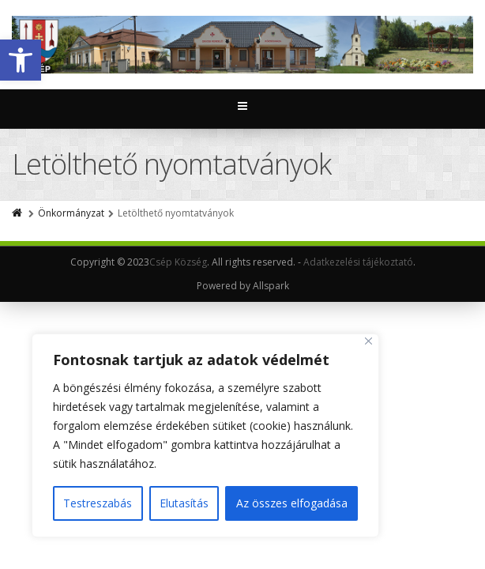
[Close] (368, 341)
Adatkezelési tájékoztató (358, 262)
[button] (20, 60)
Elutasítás (184, 503)
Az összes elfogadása (292, 503)
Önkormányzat (71, 213)
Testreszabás (97, 503)
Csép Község (178, 262)
